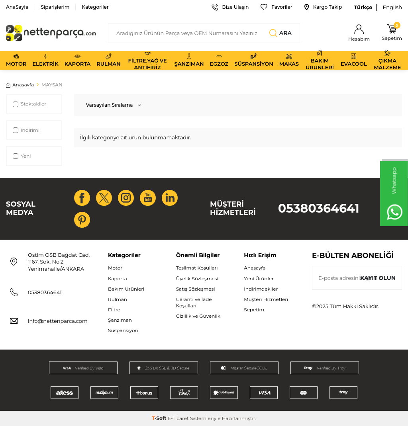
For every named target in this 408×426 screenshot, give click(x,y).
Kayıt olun (378, 277)
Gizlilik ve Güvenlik (198, 316)
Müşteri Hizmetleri (266, 299)
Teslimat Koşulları (197, 268)
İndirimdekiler (261, 289)
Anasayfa (20, 85)
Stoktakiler (29, 104)
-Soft (160, 418)
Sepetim (254, 310)
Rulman (108, 60)
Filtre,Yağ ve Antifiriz (147, 60)
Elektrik (45, 60)
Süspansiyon (253, 60)
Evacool (354, 60)
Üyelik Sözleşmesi (197, 278)
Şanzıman (189, 60)
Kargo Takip (323, 7)
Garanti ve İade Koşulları (194, 302)
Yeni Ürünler (258, 278)
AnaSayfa (17, 7)
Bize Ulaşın (230, 7)
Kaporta (78, 60)
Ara (280, 33)
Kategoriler (95, 7)
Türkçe (363, 7)
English (392, 7)
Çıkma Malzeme (387, 60)
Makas (289, 60)
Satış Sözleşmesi (195, 289)
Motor (16, 60)
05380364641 (318, 208)
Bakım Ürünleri (320, 60)
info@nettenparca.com (58, 321)
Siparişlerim (55, 7)
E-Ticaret (178, 418)
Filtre (114, 310)
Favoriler (276, 7)
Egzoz (219, 60)
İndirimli (27, 130)
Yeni (22, 156)
